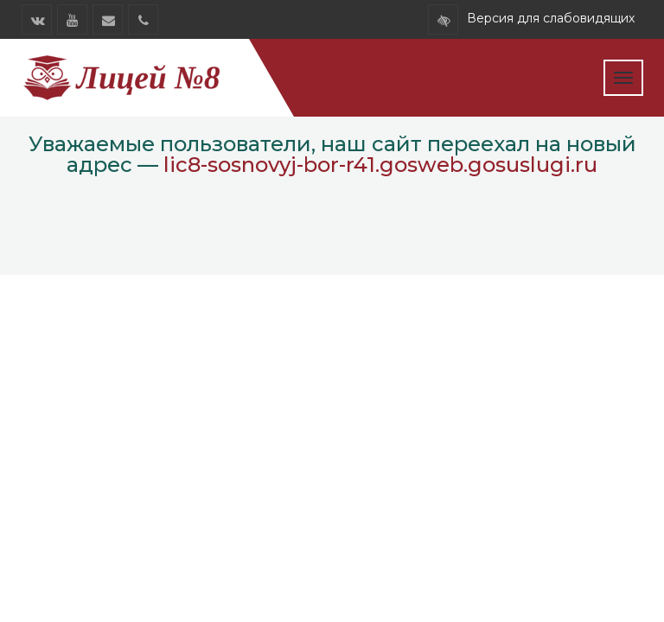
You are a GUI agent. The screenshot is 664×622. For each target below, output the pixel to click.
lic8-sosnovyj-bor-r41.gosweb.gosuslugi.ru (380, 164)
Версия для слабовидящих (551, 18)
